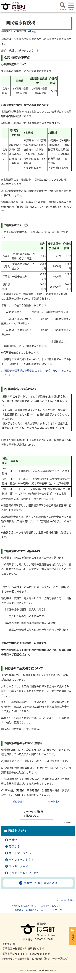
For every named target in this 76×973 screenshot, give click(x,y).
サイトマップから (20, 853)
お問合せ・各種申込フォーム (29, 910)
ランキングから (18, 866)
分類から (14, 846)
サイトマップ (55, 910)
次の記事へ (54, 801)
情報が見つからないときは (37, 883)
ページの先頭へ (66, 900)
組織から (14, 839)
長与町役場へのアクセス (24, 906)
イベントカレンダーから (24, 873)
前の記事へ (19, 801)
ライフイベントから (21, 859)
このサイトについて (51, 906)
